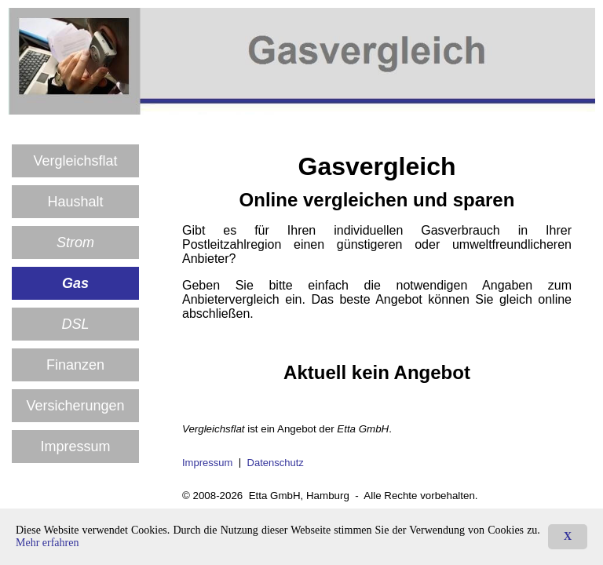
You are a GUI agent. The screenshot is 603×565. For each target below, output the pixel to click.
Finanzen (75, 365)
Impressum (75, 446)
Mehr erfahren (47, 543)
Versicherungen (75, 406)
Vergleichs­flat (75, 161)
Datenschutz (275, 462)
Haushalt (75, 202)
